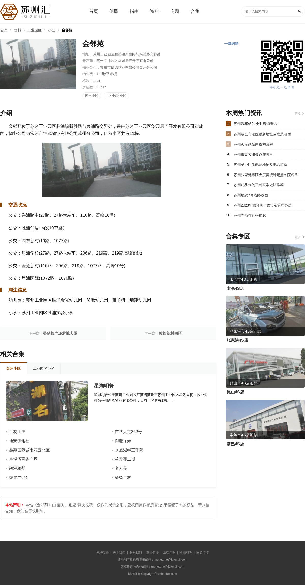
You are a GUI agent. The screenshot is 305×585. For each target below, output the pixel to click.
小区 (51, 30)
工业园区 (34, 30)
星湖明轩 (104, 386)
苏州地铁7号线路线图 (251, 195)
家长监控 (202, 552)
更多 (298, 113)
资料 (17, 30)
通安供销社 (19, 441)
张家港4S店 (237, 340)
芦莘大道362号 (128, 432)
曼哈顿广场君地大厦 (60, 333)
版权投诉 (186, 552)
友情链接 (152, 552)
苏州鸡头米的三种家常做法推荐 (259, 185)
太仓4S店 (235, 288)
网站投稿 (102, 552)
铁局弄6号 (18, 477)
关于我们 (119, 552)
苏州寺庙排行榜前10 (250, 215)
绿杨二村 (123, 477)
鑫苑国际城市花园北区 (29, 450)
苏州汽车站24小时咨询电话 (255, 124)
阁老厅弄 (123, 441)
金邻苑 (67, 30)
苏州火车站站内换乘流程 (253, 144)
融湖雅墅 (17, 468)
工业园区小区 (116, 96)
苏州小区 (91, 96)
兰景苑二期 (125, 459)
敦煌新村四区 (170, 333)
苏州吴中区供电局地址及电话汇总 (260, 165)
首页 (4, 30)
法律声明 (169, 552)
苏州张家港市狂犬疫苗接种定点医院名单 (266, 175)
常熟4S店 (235, 444)
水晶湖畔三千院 (129, 450)
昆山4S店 (235, 392)
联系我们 (136, 552)
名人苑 (121, 468)
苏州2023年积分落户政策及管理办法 (263, 205)
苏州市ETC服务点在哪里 (253, 154)
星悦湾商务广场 (23, 459)
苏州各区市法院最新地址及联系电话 (262, 134)
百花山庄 (17, 432)
